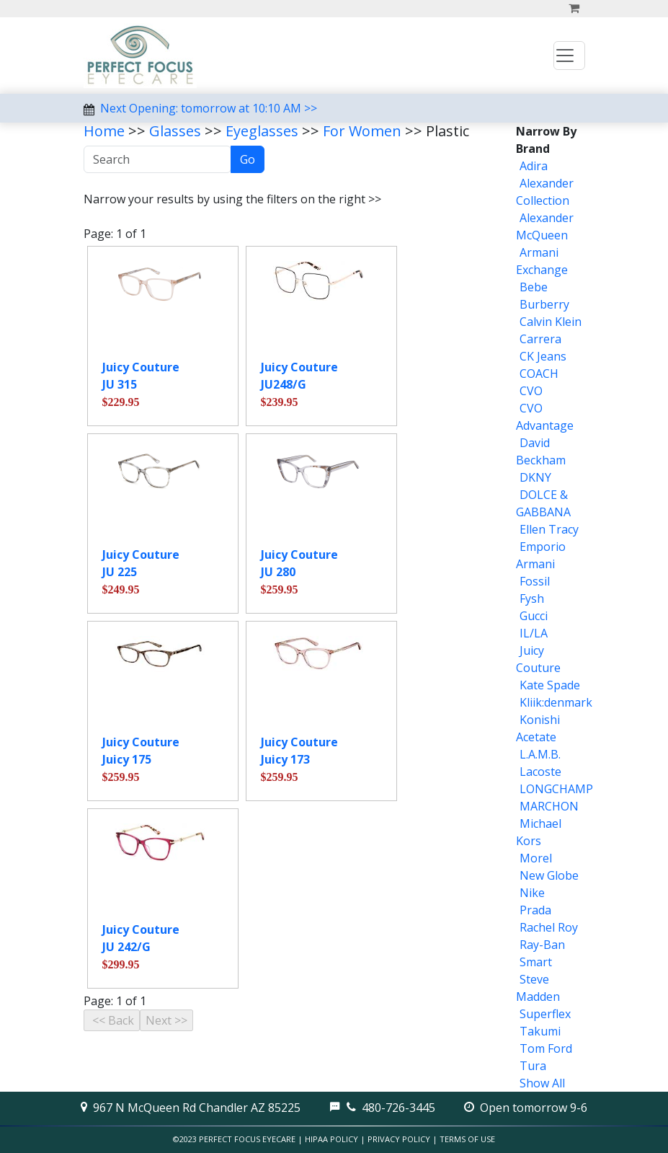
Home (104, 131)
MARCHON (549, 806)
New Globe (549, 875)
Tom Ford (546, 1048)
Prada (535, 910)
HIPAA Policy (331, 1139)
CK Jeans (543, 356)
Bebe (534, 287)
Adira (534, 166)
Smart (536, 962)
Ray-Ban (542, 945)
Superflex (545, 1014)
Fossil (535, 581)
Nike (532, 893)
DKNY (535, 477)
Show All (542, 1083)
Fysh (532, 598)
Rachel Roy (549, 927)
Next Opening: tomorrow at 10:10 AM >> (208, 108)
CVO (531, 391)
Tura (533, 1066)
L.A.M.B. (540, 754)
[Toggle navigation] (569, 55)
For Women (362, 131)
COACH (539, 373)
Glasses (175, 131)
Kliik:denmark (556, 702)
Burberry (544, 304)
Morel (536, 858)
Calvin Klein (551, 322)
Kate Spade (550, 685)
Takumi (540, 1031)
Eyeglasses (262, 131)
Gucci (534, 616)
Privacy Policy (399, 1139)
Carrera (540, 339)
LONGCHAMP (556, 789)
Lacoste (540, 771)
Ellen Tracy (549, 529)
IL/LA (534, 633)
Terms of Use (467, 1139)
